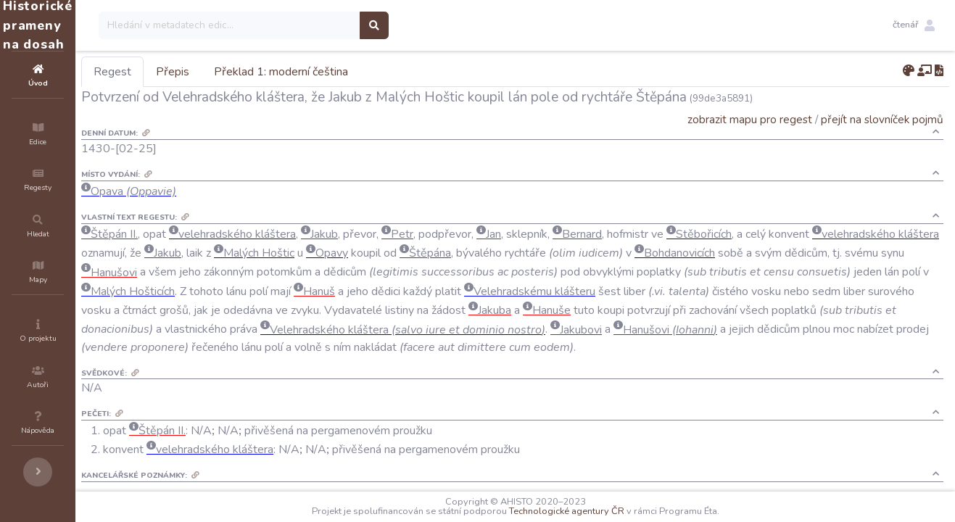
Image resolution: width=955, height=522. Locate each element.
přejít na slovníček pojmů (882, 119)
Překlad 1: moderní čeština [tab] (368, 72)
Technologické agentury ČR (610, 511)
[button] (913, 25)
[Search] (316, 25)
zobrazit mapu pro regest (749, 119)
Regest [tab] (199, 72)
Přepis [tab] (259, 72)
